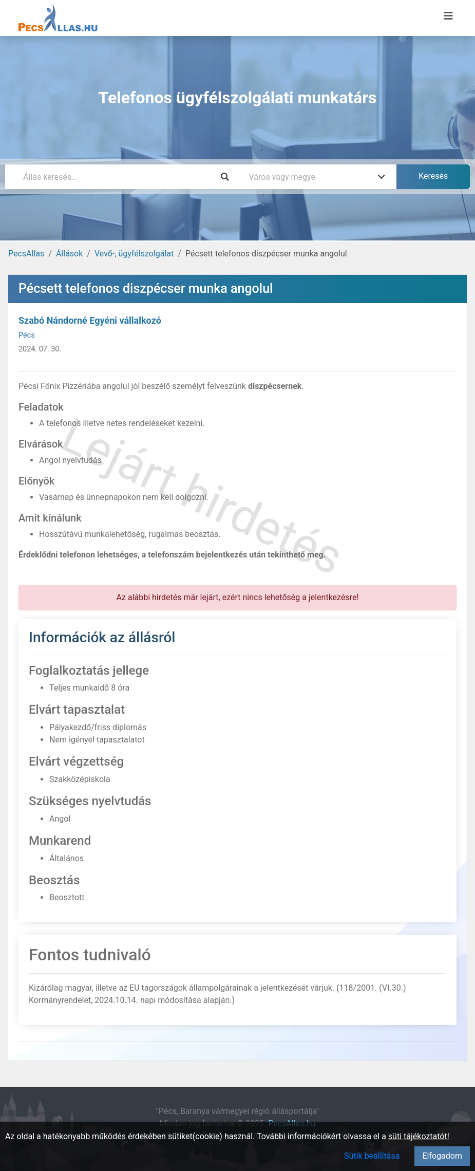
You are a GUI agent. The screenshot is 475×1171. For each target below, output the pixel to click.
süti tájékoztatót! (418, 1136)
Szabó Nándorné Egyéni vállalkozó (89, 320)
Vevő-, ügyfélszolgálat (134, 253)
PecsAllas (26, 253)
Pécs (26, 335)
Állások (69, 253)
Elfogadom (442, 1156)
